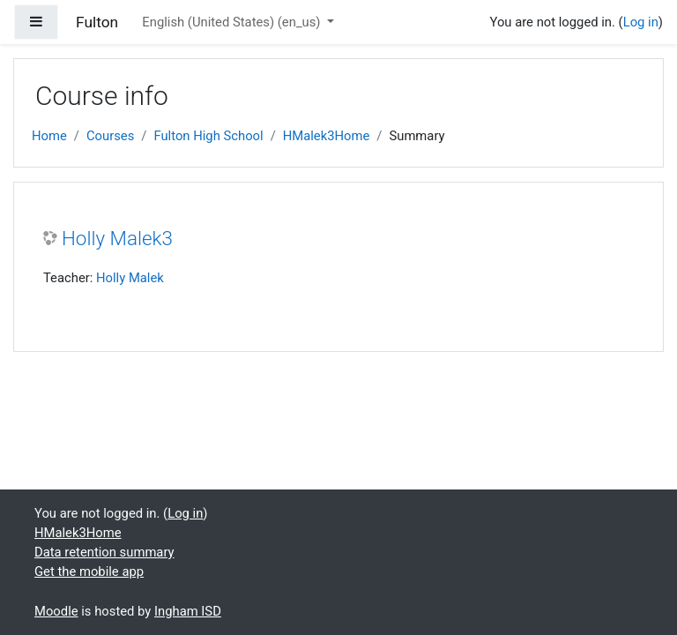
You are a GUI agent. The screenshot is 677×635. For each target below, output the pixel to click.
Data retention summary (104, 552)
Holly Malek (130, 278)
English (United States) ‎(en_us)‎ (233, 22)
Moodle (56, 611)
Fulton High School (208, 136)
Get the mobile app (89, 571)
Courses (110, 136)
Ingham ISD (187, 611)
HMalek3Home (326, 136)
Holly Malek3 (117, 238)
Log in (640, 22)
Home (49, 136)
